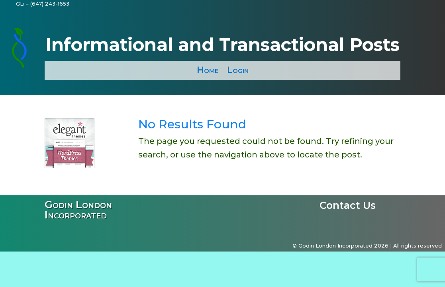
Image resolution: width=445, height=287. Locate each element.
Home (207, 70)
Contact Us (348, 206)
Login (238, 70)
